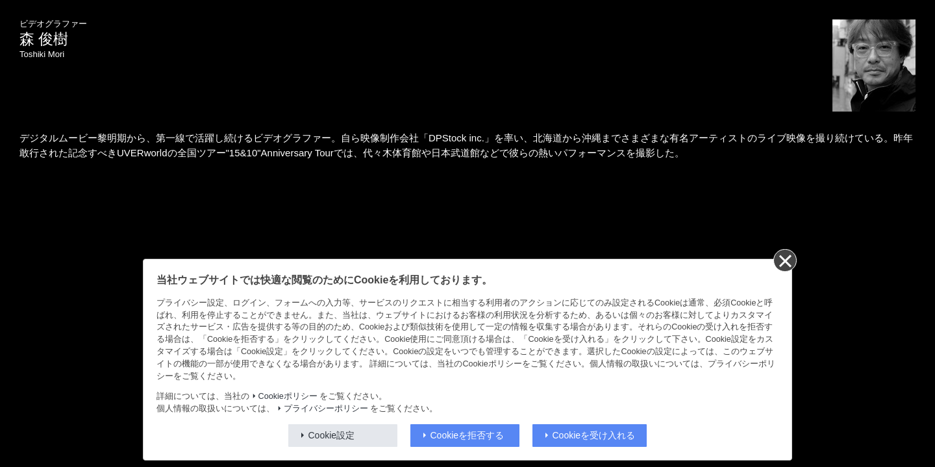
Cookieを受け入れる (594, 435)
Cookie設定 (331, 435)
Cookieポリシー (288, 396)
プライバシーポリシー (326, 408)
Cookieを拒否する (467, 435)
